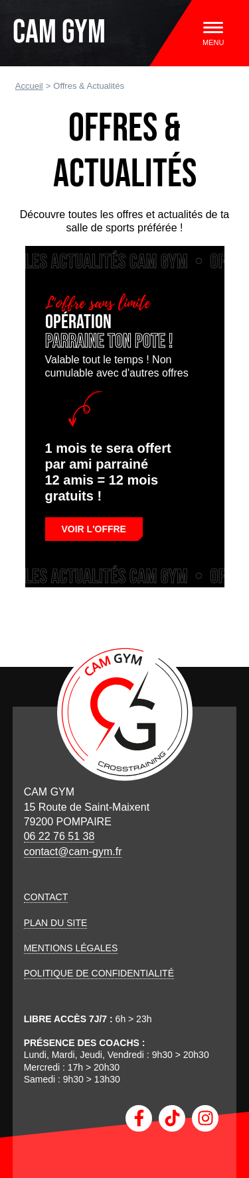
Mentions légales (71, 948)
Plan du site (56, 922)
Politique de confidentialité (99, 973)
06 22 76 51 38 (59, 836)
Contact (46, 897)
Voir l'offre (94, 529)
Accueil (29, 86)
